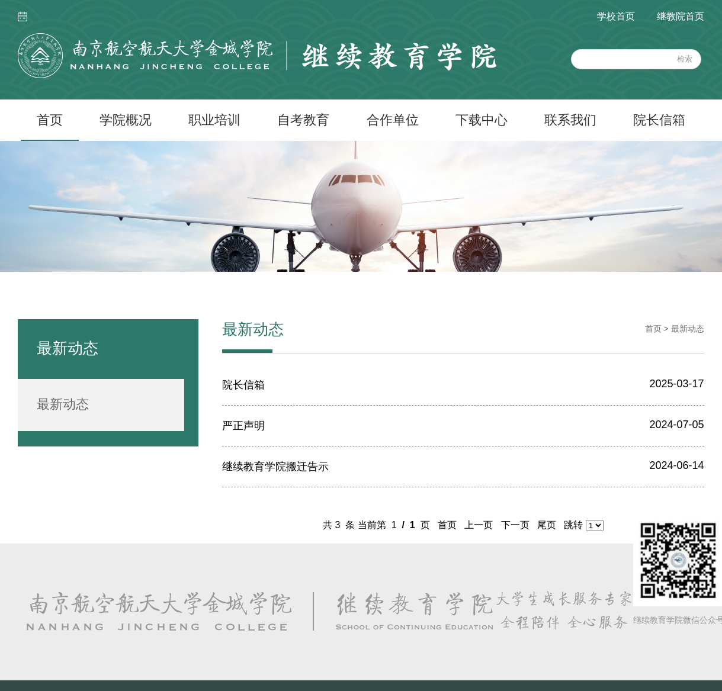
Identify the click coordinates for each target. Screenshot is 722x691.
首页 (50, 120)
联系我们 (570, 120)
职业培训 (214, 120)
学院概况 (126, 120)
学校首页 (616, 16)
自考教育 (303, 120)
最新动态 (63, 404)
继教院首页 (680, 16)
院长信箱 (659, 120)
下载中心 (481, 120)
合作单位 (393, 120)
